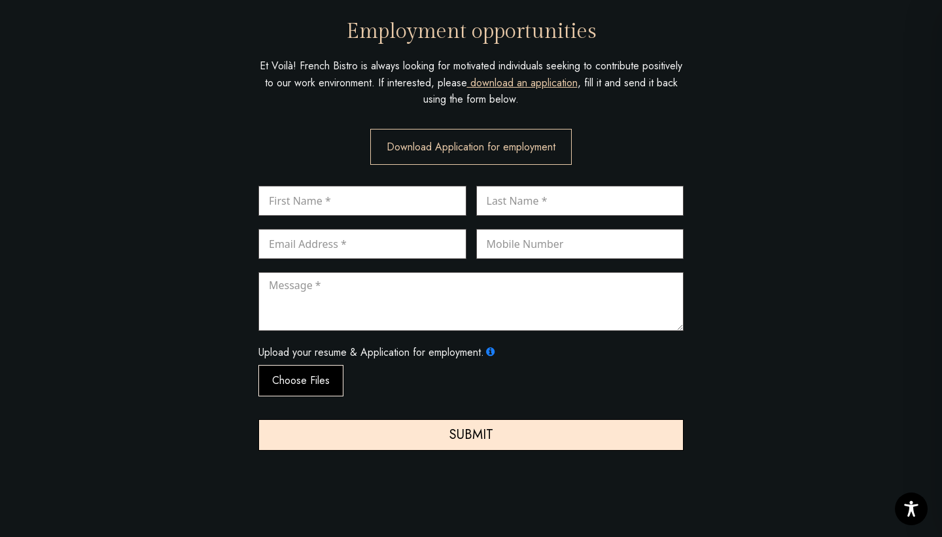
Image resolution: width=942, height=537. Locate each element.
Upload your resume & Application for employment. (371, 352)
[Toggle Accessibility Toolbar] (911, 509)
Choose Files (301, 380)
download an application (522, 82)
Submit (471, 434)
